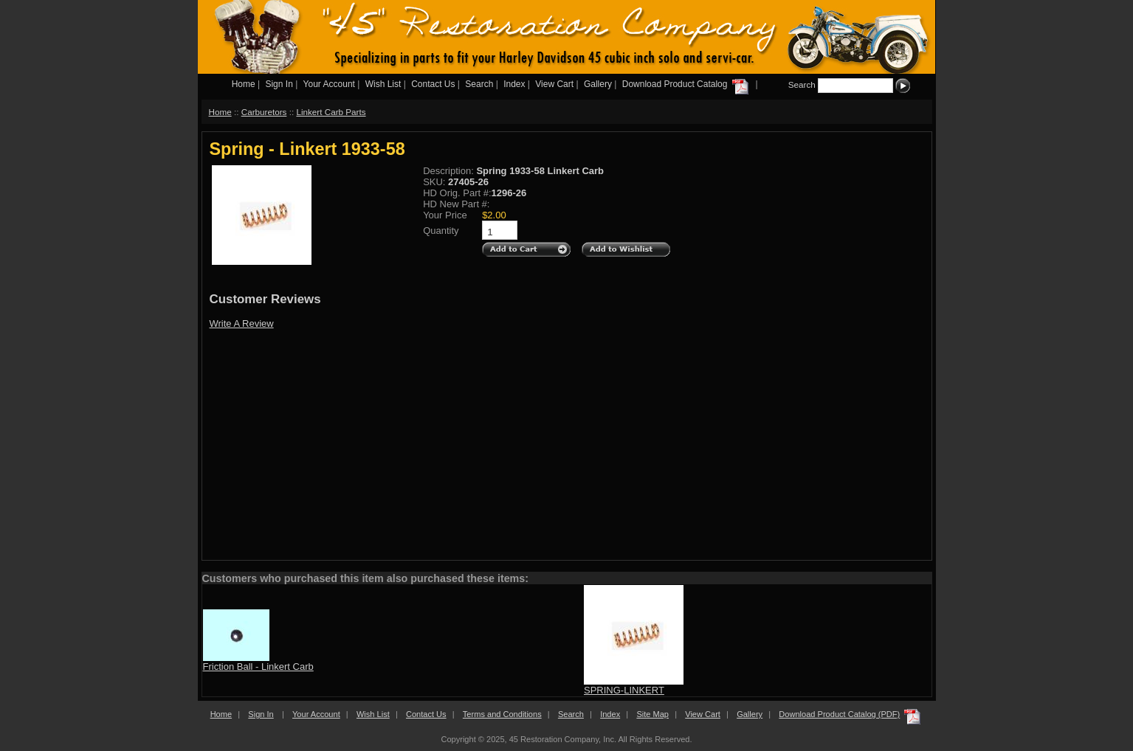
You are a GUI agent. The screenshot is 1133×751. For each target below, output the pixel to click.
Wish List (383, 84)
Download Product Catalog (686, 84)
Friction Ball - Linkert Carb (258, 666)
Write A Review (242, 323)
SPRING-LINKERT (624, 690)
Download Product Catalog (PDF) (839, 714)
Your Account (329, 84)
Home (243, 84)
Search (479, 84)
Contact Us (433, 84)
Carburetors (264, 112)
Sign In (278, 84)
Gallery (598, 84)
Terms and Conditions (502, 714)
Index (514, 84)
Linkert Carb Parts (330, 112)
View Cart (554, 84)
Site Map (652, 714)
